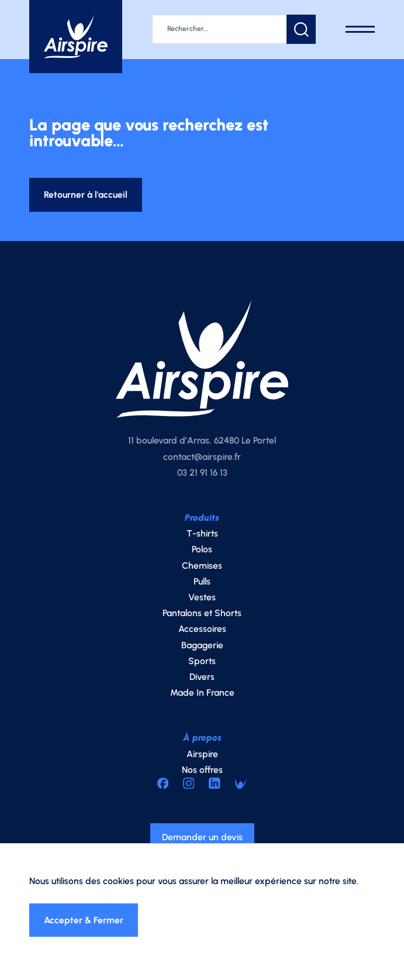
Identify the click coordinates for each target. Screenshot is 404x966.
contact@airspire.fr (202, 456)
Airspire (202, 753)
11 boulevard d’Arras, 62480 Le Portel (202, 440)
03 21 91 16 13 (202, 472)
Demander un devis (202, 837)
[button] (301, 29)
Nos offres (202, 769)
